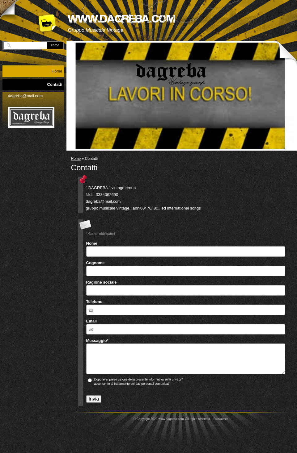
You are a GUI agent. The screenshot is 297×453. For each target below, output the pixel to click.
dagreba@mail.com (103, 201)
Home (76, 158)
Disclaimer (221, 419)
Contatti (54, 84)
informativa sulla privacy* (166, 379)
